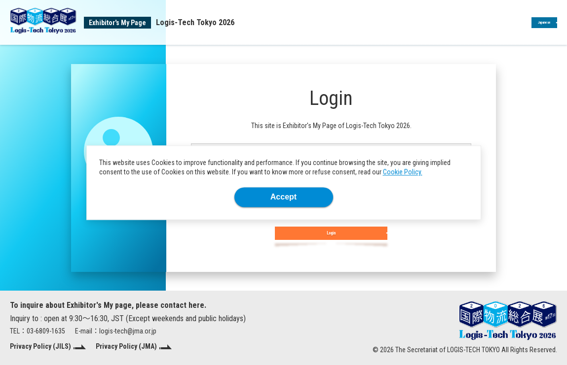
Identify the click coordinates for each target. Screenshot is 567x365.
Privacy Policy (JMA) (126, 346)
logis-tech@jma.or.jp (127, 331)
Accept (283, 197)
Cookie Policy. (402, 172)
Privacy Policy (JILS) (40, 346)
